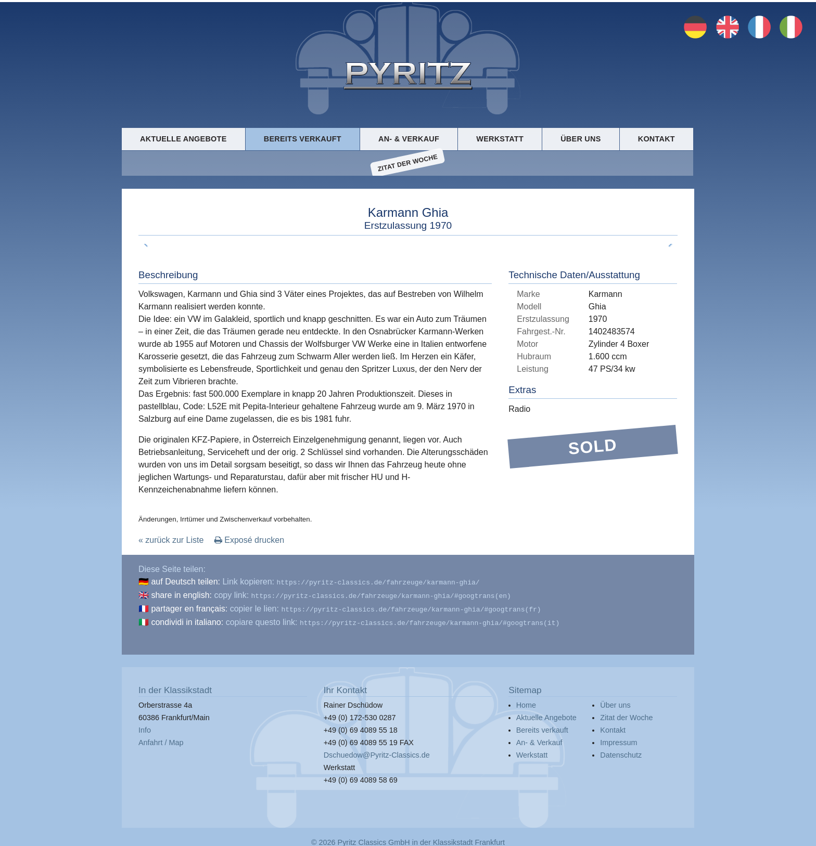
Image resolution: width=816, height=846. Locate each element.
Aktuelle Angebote (183, 138)
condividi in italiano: (187, 620)
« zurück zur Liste (170, 541)
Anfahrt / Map (160, 740)
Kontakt (656, 138)
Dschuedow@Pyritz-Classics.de (377, 752)
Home (526, 702)
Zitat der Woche (407, 164)
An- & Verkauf (408, 138)
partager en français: (189, 608)
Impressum (618, 740)
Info (144, 727)
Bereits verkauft (302, 138)
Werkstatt (500, 138)
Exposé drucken (249, 541)
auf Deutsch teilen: (185, 583)
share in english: (181, 595)
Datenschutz (621, 752)
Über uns (580, 138)
